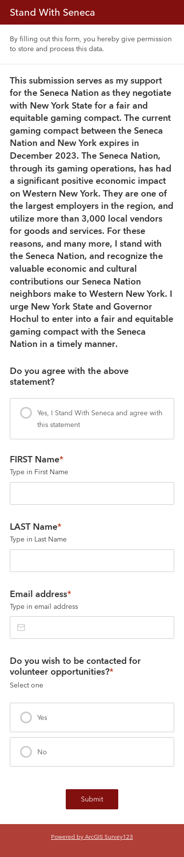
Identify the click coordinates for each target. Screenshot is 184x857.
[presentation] (92, 418)
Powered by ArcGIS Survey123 (92, 836)
